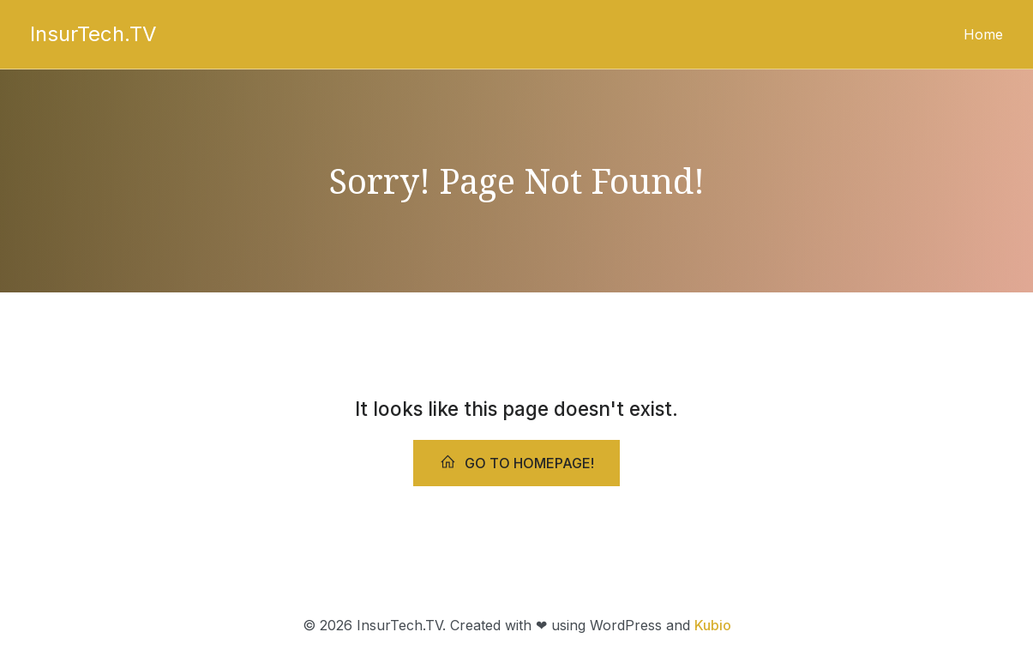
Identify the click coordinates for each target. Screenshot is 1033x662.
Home (983, 34)
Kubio (712, 625)
